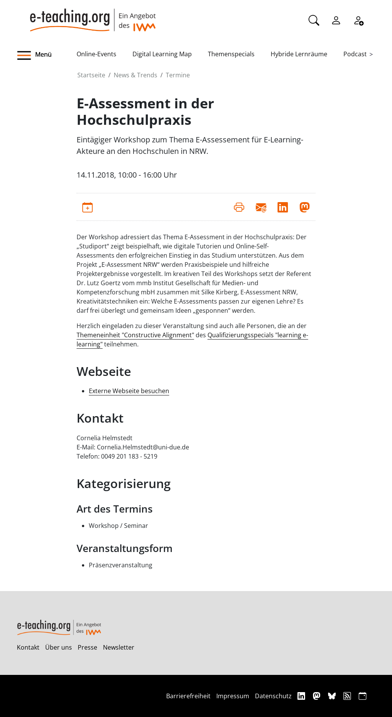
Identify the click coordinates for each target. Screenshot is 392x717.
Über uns (58, 647)
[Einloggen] (336, 19)
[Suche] (314, 19)
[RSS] (348, 696)
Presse (87, 647)
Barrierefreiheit (188, 696)
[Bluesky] (333, 696)
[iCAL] (362, 696)
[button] (47, 55)
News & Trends (135, 75)
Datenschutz (273, 696)
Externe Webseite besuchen (129, 391)
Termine (178, 75)
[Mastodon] (317, 696)
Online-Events (96, 54)
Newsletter (118, 647)
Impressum (232, 696)
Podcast (355, 54)
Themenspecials (231, 54)
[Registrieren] (358, 19)
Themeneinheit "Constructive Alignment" (135, 335)
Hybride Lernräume (299, 54)
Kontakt (28, 647)
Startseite (91, 75)
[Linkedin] (302, 696)
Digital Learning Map (162, 54)
